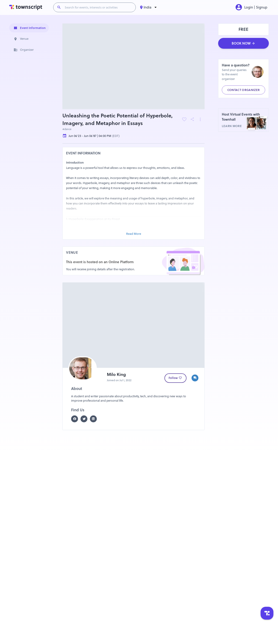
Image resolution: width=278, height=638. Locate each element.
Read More (133, 234)
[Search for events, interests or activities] (98, 7)
